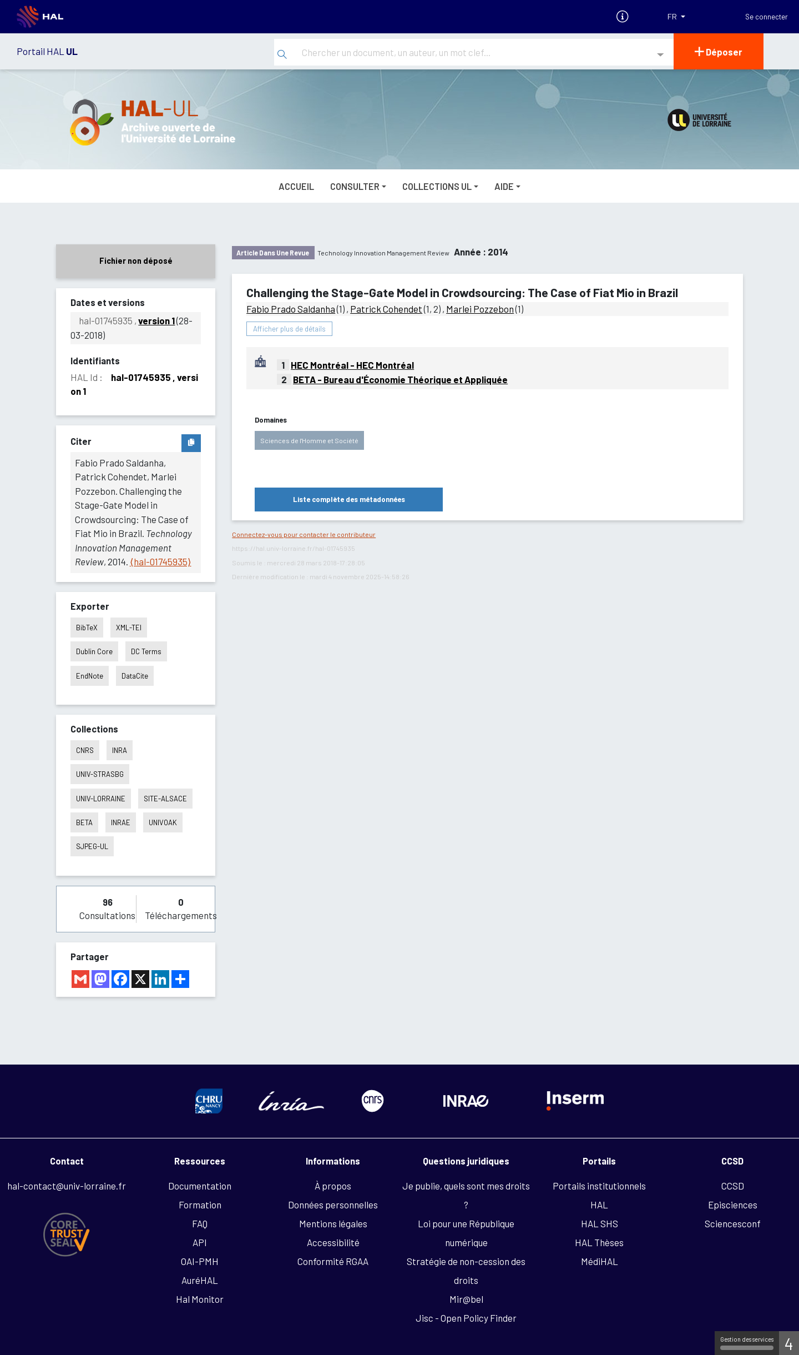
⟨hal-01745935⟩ (160, 561)
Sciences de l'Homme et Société (309, 440)
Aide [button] (504, 186)
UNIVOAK (163, 822)
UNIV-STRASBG (100, 774)
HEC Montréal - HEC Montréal (352, 364)
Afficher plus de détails (289, 328)
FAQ (200, 1223)
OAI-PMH (200, 1261)
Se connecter (766, 16)
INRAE (120, 822)
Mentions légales (333, 1223)
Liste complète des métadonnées (349, 499)
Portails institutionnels (599, 1185)
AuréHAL (199, 1280)
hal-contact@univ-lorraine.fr (66, 1185)
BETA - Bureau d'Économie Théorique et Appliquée (400, 379)
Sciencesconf (733, 1223)
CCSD (732, 1185)
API (200, 1242)
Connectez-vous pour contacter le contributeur (304, 534)
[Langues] (676, 17)
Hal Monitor (200, 1298)
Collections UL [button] (437, 186)
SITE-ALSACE (165, 798)
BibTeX (87, 627)
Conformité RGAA (332, 1261)
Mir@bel (466, 1298)
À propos (333, 1185)
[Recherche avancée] (660, 55)
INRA (119, 750)
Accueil (296, 186)
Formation (200, 1204)
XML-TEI (128, 627)
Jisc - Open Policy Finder (466, 1317)
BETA (84, 822)
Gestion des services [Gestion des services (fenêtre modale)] (746, 1343)
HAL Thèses (599, 1242)
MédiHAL (599, 1261)
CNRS (85, 750)
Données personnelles (333, 1204)
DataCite (135, 675)
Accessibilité (333, 1242)
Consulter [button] (355, 186)
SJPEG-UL (92, 846)
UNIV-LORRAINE (100, 798)
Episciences (732, 1204)
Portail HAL (47, 51)
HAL (599, 1204)
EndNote (89, 675)
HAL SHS (599, 1223)
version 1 (156, 320)
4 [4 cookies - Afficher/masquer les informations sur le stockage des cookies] (789, 1343)
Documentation (199, 1185)
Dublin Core (94, 651)
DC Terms (146, 651)
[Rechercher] (282, 54)
